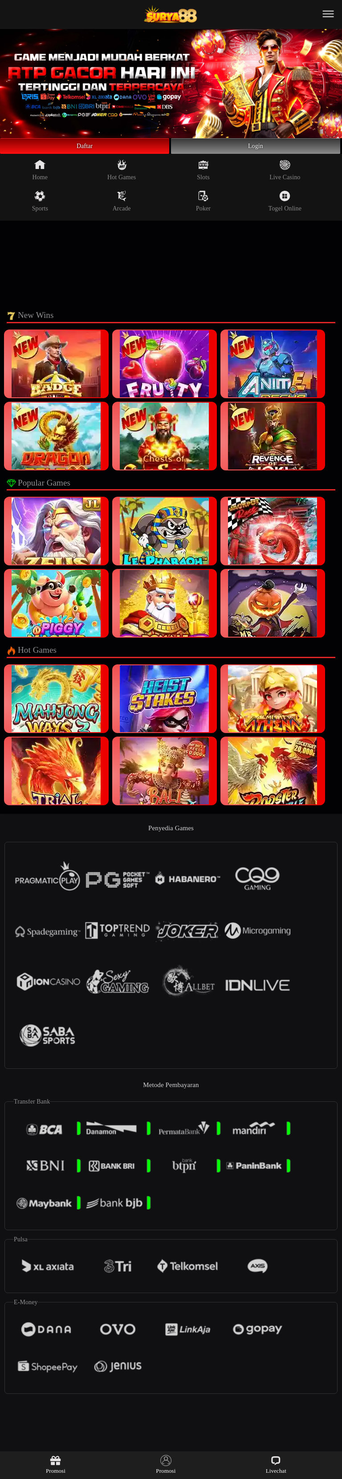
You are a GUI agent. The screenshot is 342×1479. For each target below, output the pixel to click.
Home (40, 174)
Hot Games (121, 174)
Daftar (84, 148)
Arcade (122, 206)
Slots (203, 174)
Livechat (276, 1464)
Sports (40, 206)
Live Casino (284, 174)
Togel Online (285, 206)
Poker (203, 206)
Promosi (55, 1464)
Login (255, 148)
